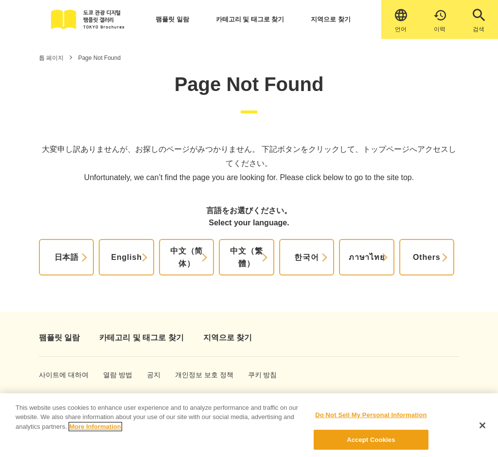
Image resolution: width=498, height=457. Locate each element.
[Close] (482, 431)
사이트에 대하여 (55, 375)
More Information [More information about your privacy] (95, 432)
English (126, 257)
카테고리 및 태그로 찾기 (250, 19)
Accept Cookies (371, 445)
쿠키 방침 (259, 375)
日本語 (66, 257)
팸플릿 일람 (172, 19)
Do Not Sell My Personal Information (371, 420)
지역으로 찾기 (331, 19)
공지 (153, 375)
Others (426, 257)
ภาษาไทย (367, 257)
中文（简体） (186, 257)
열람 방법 (114, 375)
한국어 (306, 257)
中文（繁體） (246, 257)
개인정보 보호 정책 (193, 375)
